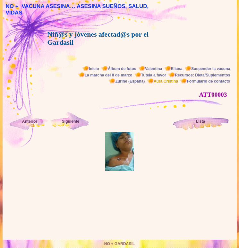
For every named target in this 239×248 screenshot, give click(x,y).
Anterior (29, 121)
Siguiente (71, 121)
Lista (200, 121)
